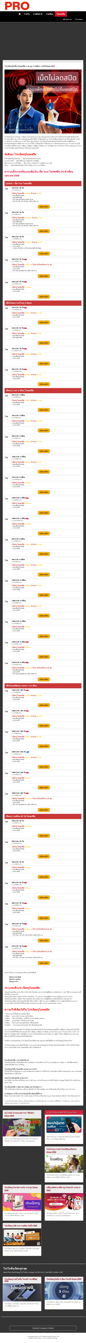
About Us (67, 19)
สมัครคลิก (43, 207)
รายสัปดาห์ (37, 14)
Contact (79, 19)
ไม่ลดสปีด (61, 14)
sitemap (55, 1338)
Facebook (35, 1328)
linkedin (51, 1328)
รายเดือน (49, 14)
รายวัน (27, 14)
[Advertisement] (43, 41)
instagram (43, 1328)
